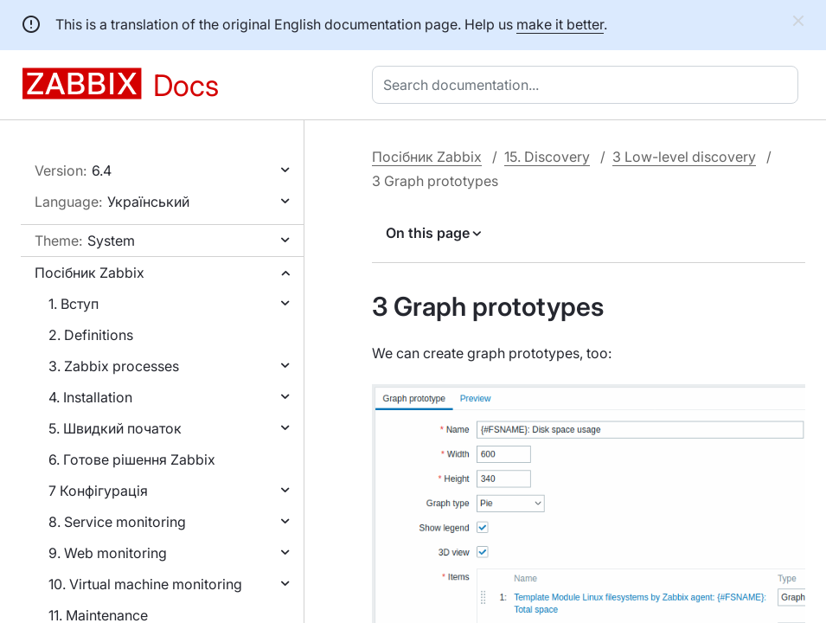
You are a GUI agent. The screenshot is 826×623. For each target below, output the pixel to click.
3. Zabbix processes (113, 366)
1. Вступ (73, 303)
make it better (560, 24)
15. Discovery (547, 156)
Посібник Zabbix (89, 272)
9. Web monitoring (107, 553)
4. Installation (90, 397)
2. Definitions (90, 335)
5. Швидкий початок (115, 428)
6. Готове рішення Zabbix (131, 459)
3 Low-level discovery (684, 156)
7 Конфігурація (98, 490)
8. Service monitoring (117, 521)
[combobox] (588, 84)
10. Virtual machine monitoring (145, 584)
